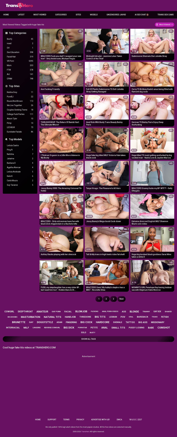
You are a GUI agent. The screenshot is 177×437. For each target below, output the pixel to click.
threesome (85, 317)
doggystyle (45, 322)
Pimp (20, 123)
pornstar (82, 328)
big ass (142, 322)
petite (94, 327)
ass (124, 311)
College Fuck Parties (20, 114)
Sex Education (20, 52)
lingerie (37, 328)
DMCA (119, 419)
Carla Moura (20, 180)
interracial (13, 327)
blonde (134, 311)
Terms (66, 419)
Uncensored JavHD (116, 15)
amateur (42, 311)
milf (26, 327)
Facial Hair (20, 57)
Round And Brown (20, 101)
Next (121, 299)
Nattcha (20, 154)
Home (6, 15)
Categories (61, 15)
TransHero (85, 432)
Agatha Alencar (20, 167)
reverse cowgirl (52, 328)
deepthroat (25, 311)
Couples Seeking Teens (20, 110)
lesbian (113, 317)
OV (20, 48)
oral (131, 317)
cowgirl (9, 311)
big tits (100, 316)
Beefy (20, 39)
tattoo (130, 322)
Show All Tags (88, 339)
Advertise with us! (100, 419)
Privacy (80, 419)
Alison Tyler (20, 119)
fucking (94, 311)
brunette (18, 322)
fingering (71, 322)
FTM (20, 70)
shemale (117, 322)
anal (104, 327)
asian (59, 322)
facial (68, 311)
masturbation (30, 316)
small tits (118, 327)
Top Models (15, 139)
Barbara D (20, 163)
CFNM (20, 79)
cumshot (164, 327)
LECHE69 (20, 127)
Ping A (20, 150)
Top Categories (17, 33)
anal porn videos (110, 311)
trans (155, 317)
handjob (70, 316)
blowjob (81, 311)
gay (31, 322)
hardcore (103, 322)
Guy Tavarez (20, 185)
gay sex (157, 311)
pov (123, 317)
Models (94, 15)
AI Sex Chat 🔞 (142, 15)
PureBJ (20, 97)
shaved (168, 312)
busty (92, 333)
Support (52, 419)
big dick (69, 327)
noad (20, 43)
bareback (142, 317)
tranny (146, 312)
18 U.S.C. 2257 (135, 419)
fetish (165, 317)
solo (83, 332)
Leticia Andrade (20, 172)
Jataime (20, 158)
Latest (21, 15)
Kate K (20, 176)
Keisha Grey (20, 92)
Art (20, 74)
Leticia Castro (20, 145)
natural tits (52, 316)
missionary (157, 322)
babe (151, 327)
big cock (86, 322)
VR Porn (20, 61)
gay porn (56, 312)
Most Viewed (39, 15)
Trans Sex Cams (166, 15)
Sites (78, 15)
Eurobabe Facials (20, 132)
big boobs (12, 317)
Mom (20, 65)
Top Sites (14, 86)
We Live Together (20, 105)
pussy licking (136, 327)
